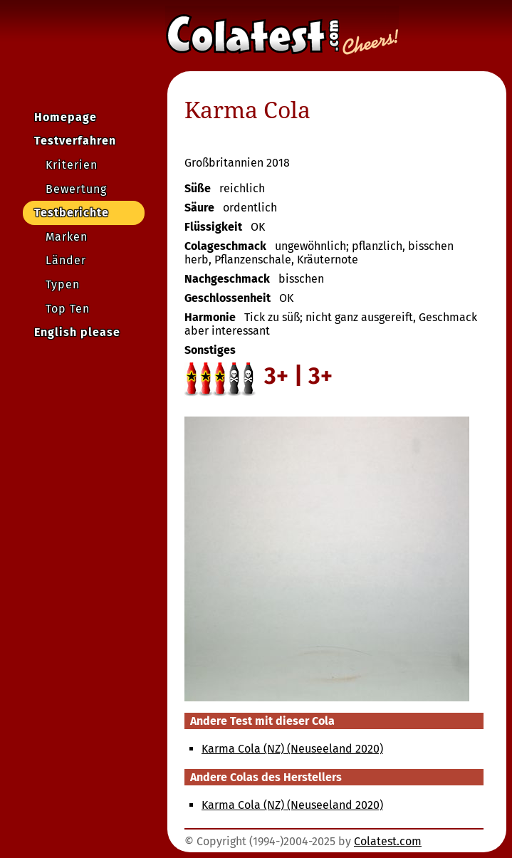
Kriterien (72, 165)
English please (77, 332)
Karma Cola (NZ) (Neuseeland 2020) (292, 748)
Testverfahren (75, 140)
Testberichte (71, 212)
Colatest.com (388, 841)
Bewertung (76, 189)
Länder (66, 260)
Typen (63, 284)
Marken (67, 237)
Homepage (65, 117)
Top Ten (68, 308)
